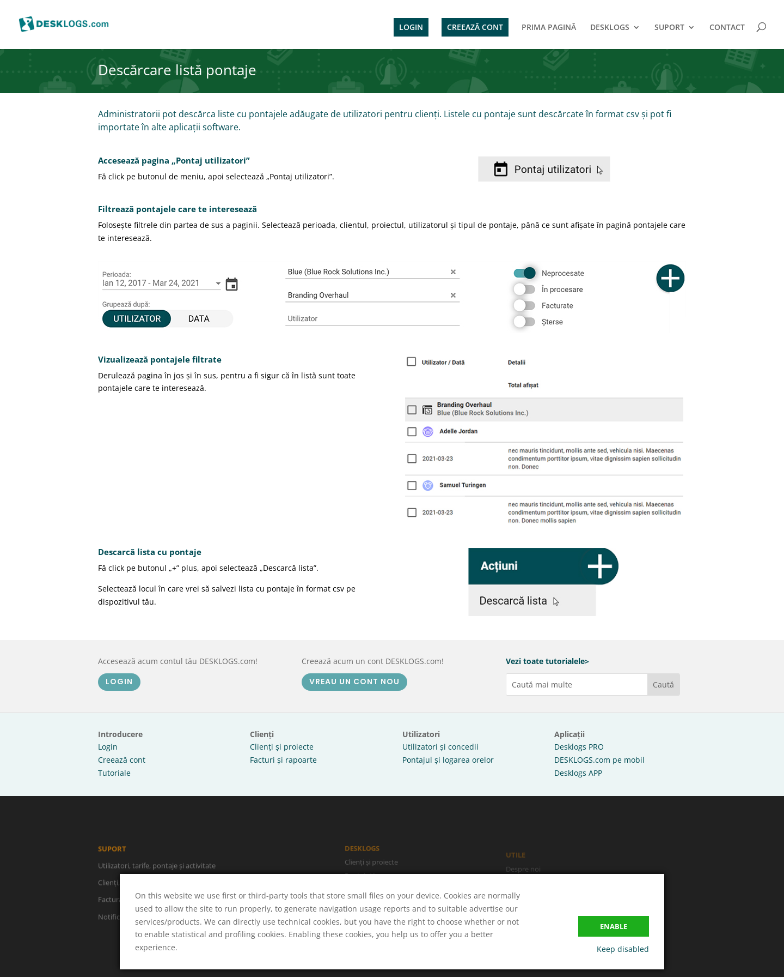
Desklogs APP (578, 773)
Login (108, 746)
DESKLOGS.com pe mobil (599, 760)
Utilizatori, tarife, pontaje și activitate (157, 870)
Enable (613, 926)
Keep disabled (623, 949)
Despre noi (523, 871)
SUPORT (669, 27)
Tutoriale (114, 773)
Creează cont (121, 760)
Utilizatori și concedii (440, 746)
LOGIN (411, 27)
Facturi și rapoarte (283, 760)
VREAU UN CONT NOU (354, 681)
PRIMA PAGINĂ (549, 27)
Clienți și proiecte (282, 746)
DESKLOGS (609, 27)
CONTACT (727, 27)
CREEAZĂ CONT (475, 27)
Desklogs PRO (579, 746)
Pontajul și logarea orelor (448, 760)
